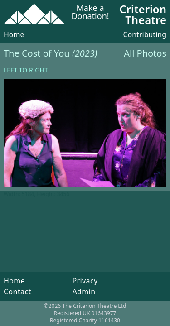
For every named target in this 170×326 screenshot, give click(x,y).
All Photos (145, 53)
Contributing (144, 34)
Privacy (84, 281)
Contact (17, 292)
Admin (83, 292)
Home (14, 34)
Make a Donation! (90, 12)
